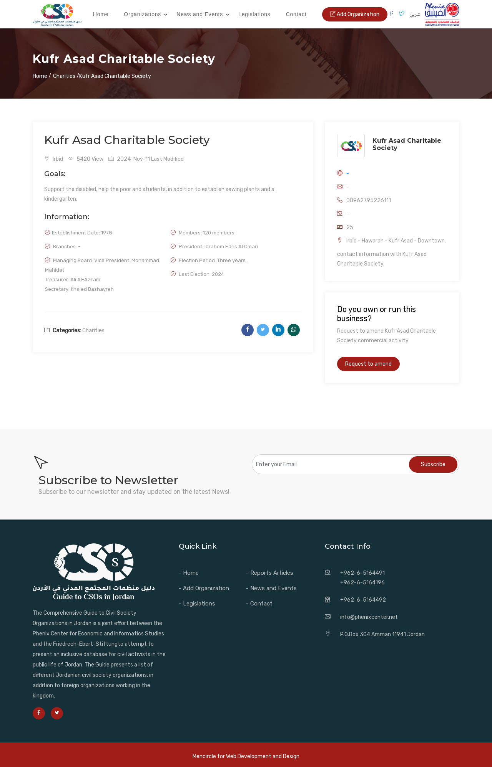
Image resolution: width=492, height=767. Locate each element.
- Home (189, 572)
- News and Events (271, 588)
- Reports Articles (269, 572)
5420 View (85, 159)
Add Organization (354, 14)
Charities (93, 330)
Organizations (142, 14)
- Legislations (197, 603)
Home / (42, 76)
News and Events (199, 14)
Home (101, 14)
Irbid (53, 159)
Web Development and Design (262, 756)
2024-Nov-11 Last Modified (146, 159)
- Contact (259, 603)
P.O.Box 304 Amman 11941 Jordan (382, 634)
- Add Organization (204, 588)
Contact (296, 14)
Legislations (254, 14)
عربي (414, 14)
